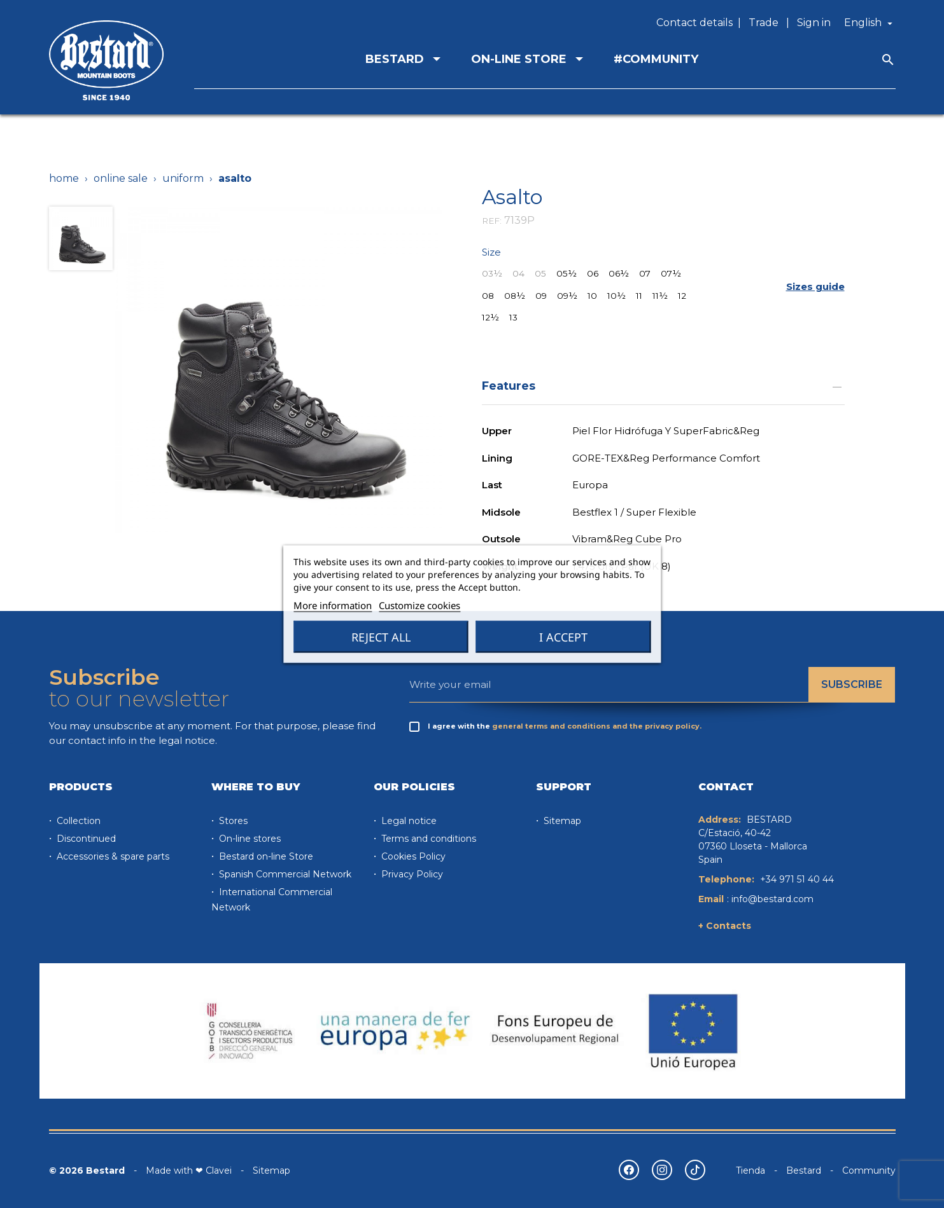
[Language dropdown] (870, 23)
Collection (77, 821)
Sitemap (561, 821)
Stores (232, 821)
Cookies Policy (412, 856)
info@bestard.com (772, 899)
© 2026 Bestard (87, 1170)
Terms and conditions (427, 838)
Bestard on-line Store (264, 856)
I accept (563, 637)
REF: (492, 221)
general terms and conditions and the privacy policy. (596, 726)
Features (663, 386)
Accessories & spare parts (111, 856)
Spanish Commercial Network (283, 874)
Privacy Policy (411, 874)
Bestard (803, 1170)
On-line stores (248, 838)
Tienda (750, 1170)
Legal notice (408, 821)
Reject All (381, 637)
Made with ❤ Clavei (189, 1170)
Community (869, 1170)
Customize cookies (419, 605)
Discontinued (85, 838)
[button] (815, 287)
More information (332, 605)
